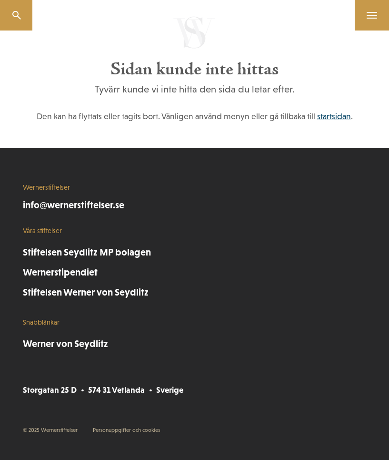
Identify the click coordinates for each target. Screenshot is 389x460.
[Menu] (368, 15)
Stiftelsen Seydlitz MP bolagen (87, 251)
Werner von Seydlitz (65, 343)
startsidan (334, 116)
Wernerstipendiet (60, 271)
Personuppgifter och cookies (126, 430)
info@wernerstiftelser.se (73, 204)
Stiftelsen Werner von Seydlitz (86, 291)
